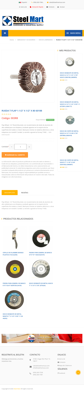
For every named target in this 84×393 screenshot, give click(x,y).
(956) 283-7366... (38, 2)
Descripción (9, 192)
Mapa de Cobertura (65, 365)
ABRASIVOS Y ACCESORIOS (26, 40)
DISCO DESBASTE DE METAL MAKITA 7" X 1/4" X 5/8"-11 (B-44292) (13, 316)
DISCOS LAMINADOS (46, 40)
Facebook (61, 373)
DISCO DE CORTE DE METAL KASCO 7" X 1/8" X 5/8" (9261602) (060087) (69, 162)
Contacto (50, 7)
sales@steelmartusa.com (56, 2)
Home (12, 40)
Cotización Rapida (36, 7)
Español (23, 2)
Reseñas (24, 192)
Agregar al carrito (15, 155)
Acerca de (23, 7)
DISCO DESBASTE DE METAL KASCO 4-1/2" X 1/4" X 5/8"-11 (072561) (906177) (70, 104)
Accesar (61, 7)
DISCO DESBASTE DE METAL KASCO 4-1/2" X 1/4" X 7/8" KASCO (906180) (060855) (69, 75)
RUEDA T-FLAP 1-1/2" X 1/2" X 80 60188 (69, 40)
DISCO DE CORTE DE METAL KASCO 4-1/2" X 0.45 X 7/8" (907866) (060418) (69, 133)
